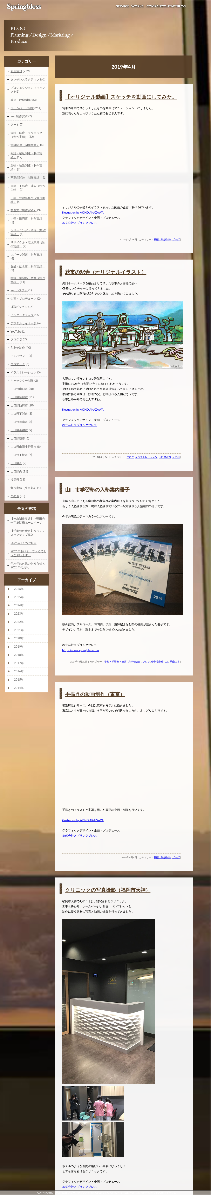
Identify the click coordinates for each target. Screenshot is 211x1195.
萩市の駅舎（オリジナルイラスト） (105, 272)
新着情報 (16, 71)
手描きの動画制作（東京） (95, 694)
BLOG (181, 6)
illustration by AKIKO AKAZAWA (83, 212)
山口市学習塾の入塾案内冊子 (97, 489)
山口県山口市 (172, 661)
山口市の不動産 (144, 1192)
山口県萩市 (165, 457)
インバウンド (19, 356)
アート (15, 124)
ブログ (176, 239)
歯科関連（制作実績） (25, 145)
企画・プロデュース (23, 298)
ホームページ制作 (22, 108)
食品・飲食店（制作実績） (28, 266)
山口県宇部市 (19, 397)
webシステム (19, 290)
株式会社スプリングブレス (79, 222)
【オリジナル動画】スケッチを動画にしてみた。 (121, 97)
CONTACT (169, 6)
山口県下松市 (19, 455)
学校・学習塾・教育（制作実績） (122, 661)
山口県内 (16, 471)
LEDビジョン (19, 306)
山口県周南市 (19, 422)
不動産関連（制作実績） (26, 177)
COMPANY (155, 6)
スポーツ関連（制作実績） (28, 254)
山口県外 (16, 463)
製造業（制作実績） (23, 210)
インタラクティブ (22, 315)
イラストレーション (146, 457)
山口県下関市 (19, 413)
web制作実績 (19, 116)
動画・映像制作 (162, 239)
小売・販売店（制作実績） (28, 218)
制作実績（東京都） (23, 488)
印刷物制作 (157, 661)
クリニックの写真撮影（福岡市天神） (107, 890)
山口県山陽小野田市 (23, 446)
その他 (176, 457)
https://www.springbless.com (80, 650)
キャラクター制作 (22, 380)
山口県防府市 (19, 405)
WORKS (137, 6)
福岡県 (15, 479)
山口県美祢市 (19, 430)
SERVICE (122, 6)
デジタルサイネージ (23, 323)
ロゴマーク (18, 364)
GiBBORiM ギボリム (165, 1192)
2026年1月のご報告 (23, 543)
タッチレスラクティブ (25, 79)
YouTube (16, 331)
